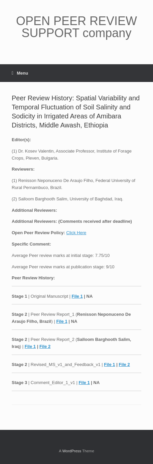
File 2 (44, 346)
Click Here (76, 232)
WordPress (71, 451)
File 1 (77, 296)
